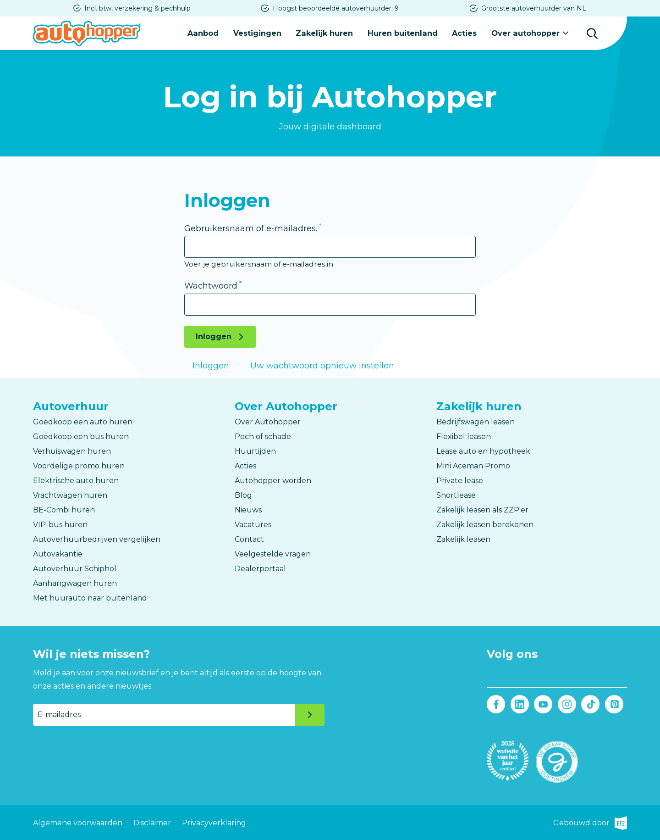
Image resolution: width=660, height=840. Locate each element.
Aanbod (204, 32)
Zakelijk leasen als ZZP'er (482, 510)
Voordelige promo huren (79, 466)
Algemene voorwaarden (77, 822)
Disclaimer (152, 822)
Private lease (459, 480)
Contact (249, 539)
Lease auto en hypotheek (483, 451)
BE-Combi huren (64, 510)
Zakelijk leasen (463, 539)
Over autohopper (526, 32)
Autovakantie (57, 554)
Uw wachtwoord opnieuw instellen (322, 365)
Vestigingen (258, 32)
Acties (464, 32)
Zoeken (592, 33)
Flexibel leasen (463, 436)
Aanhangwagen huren (75, 583)
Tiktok (590, 703)
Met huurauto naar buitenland (90, 598)
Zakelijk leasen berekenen (485, 524)
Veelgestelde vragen (273, 554)
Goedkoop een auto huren (82, 421)
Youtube (543, 703)
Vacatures (253, 524)
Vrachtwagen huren (70, 495)
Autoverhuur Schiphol (74, 568)
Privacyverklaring (214, 822)
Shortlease (456, 495)
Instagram (566, 703)
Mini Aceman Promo (473, 466)
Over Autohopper (268, 421)
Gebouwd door (590, 822)
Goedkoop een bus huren (81, 436)
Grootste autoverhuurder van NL (533, 8)
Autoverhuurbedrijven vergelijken (96, 539)
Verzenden (309, 714)
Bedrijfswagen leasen (475, 421)
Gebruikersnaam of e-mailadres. (250, 228)
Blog (243, 495)
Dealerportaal (260, 568)
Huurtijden (255, 451)
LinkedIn (519, 703)
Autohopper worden (273, 480)
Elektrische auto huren (76, 480)
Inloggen (213, 336)
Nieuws (248, 510)
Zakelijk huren (325, 32)
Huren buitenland (403, 32)
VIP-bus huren (60, 524)
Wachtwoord (210, 286)
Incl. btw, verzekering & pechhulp (137, 8)
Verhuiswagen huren (72, 451)
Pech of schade (263, 436)
